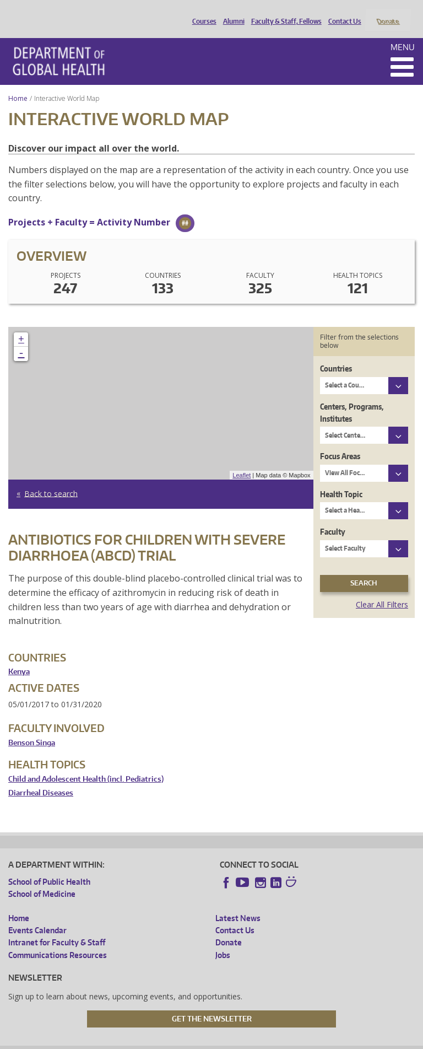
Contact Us (342, 12)
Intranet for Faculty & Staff (56, 928)
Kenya (19, 657)
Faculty (332, 517)
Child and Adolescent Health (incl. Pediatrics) (86, 764)
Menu (403, 32)
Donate (387, 12)
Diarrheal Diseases (40, 778)
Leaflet (241, 460)
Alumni (231, 12)
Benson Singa (31, 728)
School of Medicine (41, 879)
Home (18, 83)
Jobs (222, 940)
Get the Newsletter (212, 1003)
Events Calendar (37, 916)
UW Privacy (153, 1040)
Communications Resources (57, 940)
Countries (336, 354)
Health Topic (341, 479)
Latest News (238, 903)
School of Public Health (49, 867)
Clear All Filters (382, 589)
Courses (201, 12)
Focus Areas (340, 442)
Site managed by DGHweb (263, 1040)
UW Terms (198, 1040)
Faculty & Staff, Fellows (283, 12)
